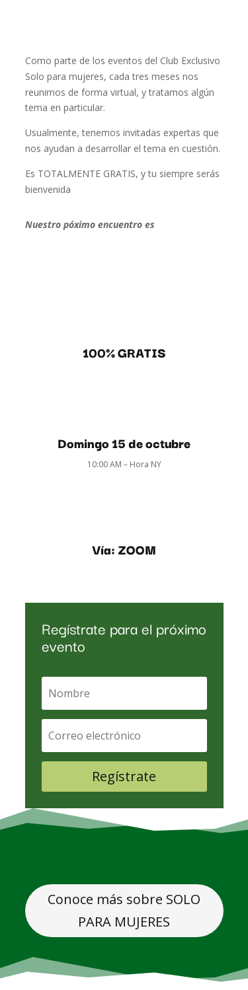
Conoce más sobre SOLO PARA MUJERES (124, 910)
